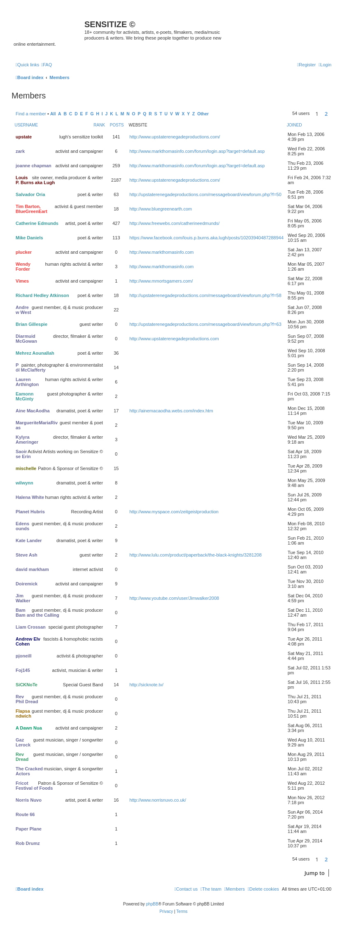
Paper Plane (29, 828)
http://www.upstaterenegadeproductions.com (174, 338)
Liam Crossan (31, 627)
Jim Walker (23, 598)
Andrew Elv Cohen (28, 641)
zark (20, 151)
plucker (24, 252)
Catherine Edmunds (37, 223)
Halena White (30, 497)
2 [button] (326, 113)
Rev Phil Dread (27, 699)
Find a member (31, 113)
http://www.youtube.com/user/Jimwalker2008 (174, 598)
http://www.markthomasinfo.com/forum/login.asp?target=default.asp (197, 151)
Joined (294, 125)
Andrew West (23, 310)
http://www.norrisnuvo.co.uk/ (158, 800)
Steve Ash (26, 554)
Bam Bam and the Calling (37, 613)
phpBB (152, 904)
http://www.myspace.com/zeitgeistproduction (174, 511)
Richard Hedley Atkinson (42, 295)
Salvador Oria (30, 194)
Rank (99, 125)
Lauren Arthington (27, 382)
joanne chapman (33, 165)
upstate (24, 136)
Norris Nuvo (29, 800)
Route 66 (25, 814)
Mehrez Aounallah (35, 353)
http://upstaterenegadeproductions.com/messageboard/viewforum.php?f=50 (206, 194)
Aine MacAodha (33, 410)
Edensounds (22, 526)
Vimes (22, 280)
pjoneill (24, 655)
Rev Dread (22, 757)
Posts (117, 125)
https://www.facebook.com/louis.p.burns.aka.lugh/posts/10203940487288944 (207, 237)
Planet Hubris (30, 511)
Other (203, 114)
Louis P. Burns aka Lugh (35, 180)
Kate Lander (29, 540)
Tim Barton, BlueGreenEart (31, 209)
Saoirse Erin (23, 454)
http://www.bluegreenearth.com (161, 208)
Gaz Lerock (23, 742)
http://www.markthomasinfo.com (162, 252)
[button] (333, 114)
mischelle (26, 468)
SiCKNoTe (26, 684)
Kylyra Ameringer (27, 439)
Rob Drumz (28, 843)
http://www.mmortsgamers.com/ (161, 280)
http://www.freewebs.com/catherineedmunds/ (175, 223)
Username (26, 125)
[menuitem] (46, 65)
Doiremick (26, 583)
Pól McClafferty (31, 367)
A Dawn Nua (29, 727)
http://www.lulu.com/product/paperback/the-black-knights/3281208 (196, 554)
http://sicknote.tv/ (147, 684)
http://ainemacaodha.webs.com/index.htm (171, 410)
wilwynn (24, 482)
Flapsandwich (23, 713)
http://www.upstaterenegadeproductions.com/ (175, 136)
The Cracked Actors (29, 771)
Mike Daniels (29, 237)
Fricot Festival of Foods (34, 786)
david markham (32, 569)
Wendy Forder (23, 266)
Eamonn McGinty (24, 396)
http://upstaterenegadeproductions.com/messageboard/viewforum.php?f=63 (206, 324)
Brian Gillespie (31, 324)
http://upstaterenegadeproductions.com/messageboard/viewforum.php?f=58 (206, 295)
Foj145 (23, 670)
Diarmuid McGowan (26, 339)
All (53, 114)
